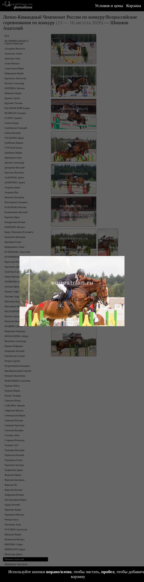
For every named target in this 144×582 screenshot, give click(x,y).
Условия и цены (109, 5)
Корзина (133, 5)
